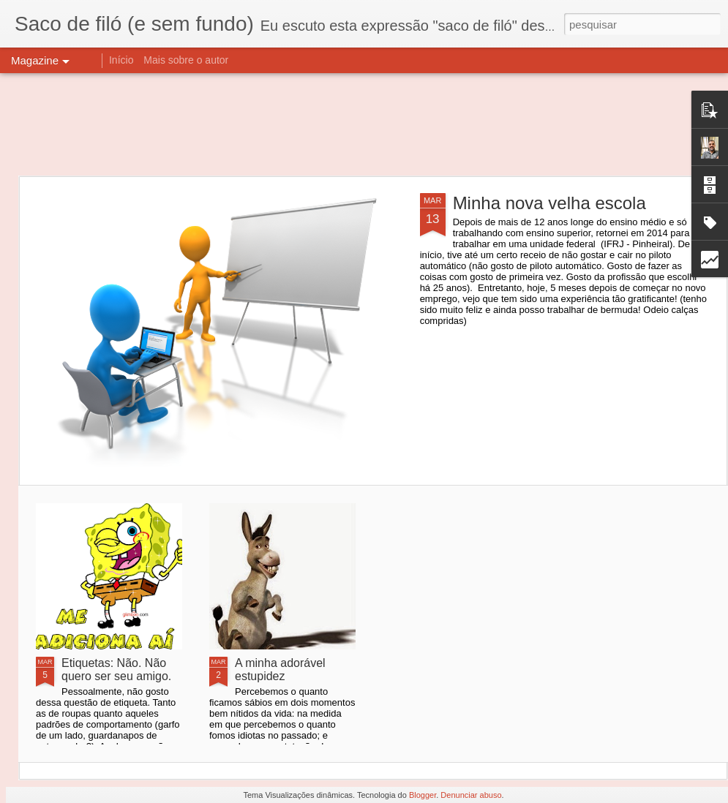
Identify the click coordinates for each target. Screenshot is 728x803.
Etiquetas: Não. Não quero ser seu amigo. (116, 669)
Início (121, 60)
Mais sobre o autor (185, 60)
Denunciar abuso (470, 795)
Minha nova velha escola (549, 203)
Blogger (422, 795)
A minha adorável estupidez (280, 669)
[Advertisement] (364, 124)
